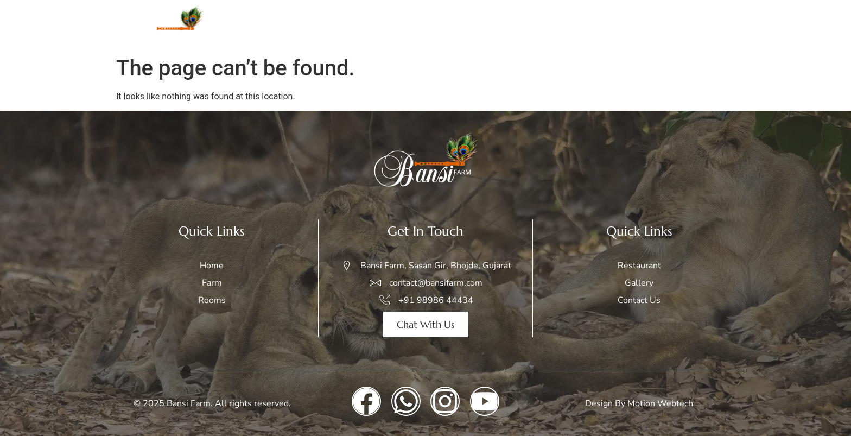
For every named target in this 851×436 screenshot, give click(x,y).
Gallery (595, 25)
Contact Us (713, 25)
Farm (467, 25)
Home (426, 25)
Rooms (509, 25)
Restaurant (649, 25)
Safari (551, 25)
